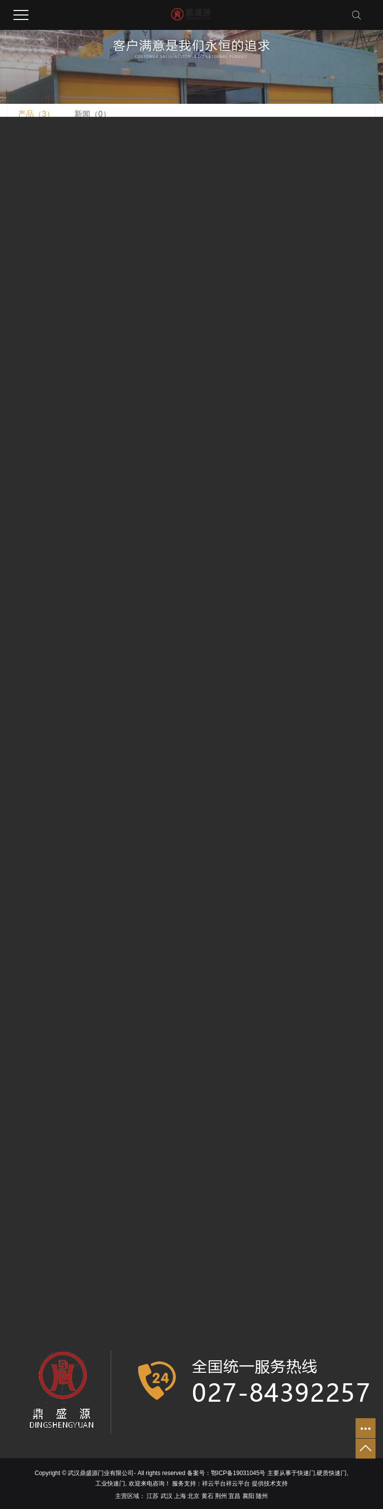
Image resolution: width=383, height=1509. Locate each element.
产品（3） (36, 114)
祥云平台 (214, 1483)
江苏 (153, 1496)
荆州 (221, 1496)
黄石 (207, 1496)
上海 (180, 1496)
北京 (193, 1496)
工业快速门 (110, 1483)
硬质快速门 (332, 1473)
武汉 (167, 1496)
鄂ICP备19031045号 (238, 1473)
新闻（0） (92, 114)
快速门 (306, 1473)
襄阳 (248, 1496)
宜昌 (234, 1496)
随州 (262, 1496)
